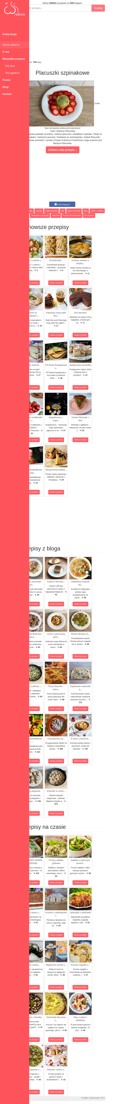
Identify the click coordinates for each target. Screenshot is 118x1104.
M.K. (114, 1098)
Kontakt (7, 94)
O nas (5, 52)
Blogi (5, 87)
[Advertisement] (73, 36)
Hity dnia (8, 66)
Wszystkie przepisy (13, 59)
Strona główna (10, 44)
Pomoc (6, 80)
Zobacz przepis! (42, 283)
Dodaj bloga (9, 34)
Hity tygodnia (10, 73)
